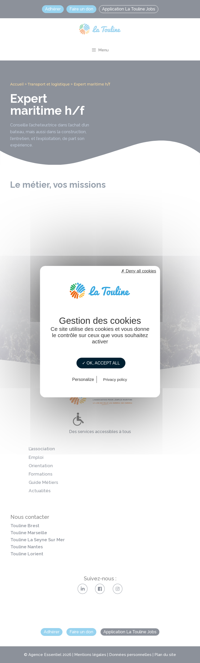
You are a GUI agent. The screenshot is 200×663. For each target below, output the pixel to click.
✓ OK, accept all (101, 363)
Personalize (83, 379)
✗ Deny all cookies (138, 271)
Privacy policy (115, 379)
